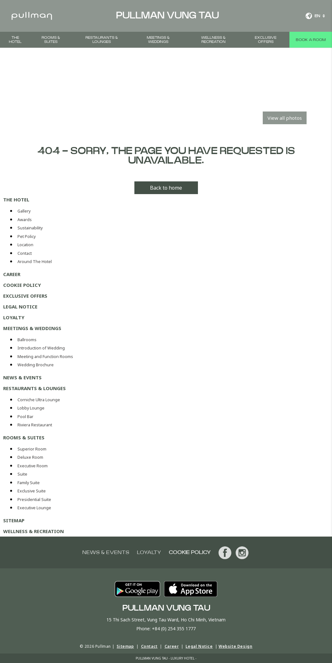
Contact (24, 253)
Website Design (235, 646)
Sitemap (13, 520)
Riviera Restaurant (34, 425)
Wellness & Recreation (213, 40)
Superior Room (31, 449)
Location (25, 244)
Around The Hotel (34, 261)
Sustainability (30, 228)
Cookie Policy (22, 285)
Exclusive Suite (31, 491)
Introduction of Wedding (41, 348)
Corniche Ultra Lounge (38, 400)
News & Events (22, 377)
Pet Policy (26, 236)
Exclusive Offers (265, 40)
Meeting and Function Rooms (45, 356)
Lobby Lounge (30, 408)
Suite (22, 474)
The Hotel (15, 40)
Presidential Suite (34, 499)
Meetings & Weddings (158, 40)
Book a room (311, 40)
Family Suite (28, 482)
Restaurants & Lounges (101, 40)
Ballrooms (27, 339)
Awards (24, 219)
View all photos (285, 118)
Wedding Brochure (35, 365)
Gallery (23, 211)
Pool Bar (25, 416)
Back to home (166, 187)
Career (11, 274)
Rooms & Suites (51, 40)
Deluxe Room (30, 457)
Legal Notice (20, 306)
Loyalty (13, 317)
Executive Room (32, 466)
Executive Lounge (34, 508)
